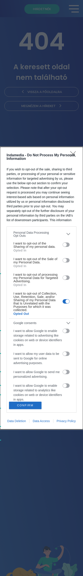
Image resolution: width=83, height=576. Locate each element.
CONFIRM (25, 405)
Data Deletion (16, 421)
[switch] (66, 244)
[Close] (74, 155)
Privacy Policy (66, 421)
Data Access (41, 421)
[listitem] (41, 234)
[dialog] (41, 288)
